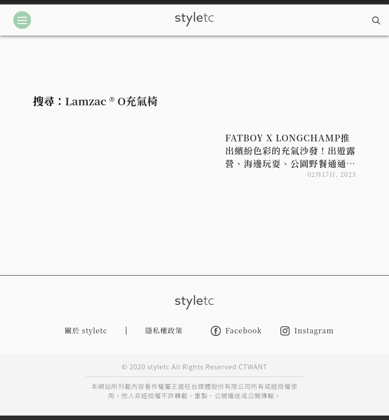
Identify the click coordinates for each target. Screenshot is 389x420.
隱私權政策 (164, 330)
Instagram (307, 331)
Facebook (236, 331)
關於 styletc (86, 330)
